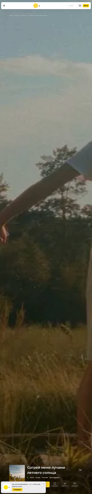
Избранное (55, 486)
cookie (30, 484)
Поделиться (65, 486)
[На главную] (36, 5)
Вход (86, 5)
